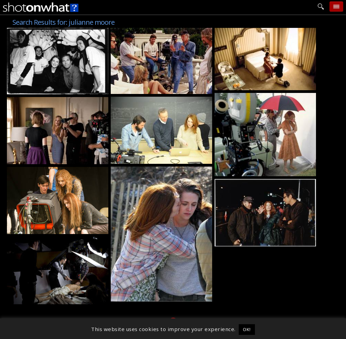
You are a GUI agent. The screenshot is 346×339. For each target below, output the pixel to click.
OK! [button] (247, 329)
